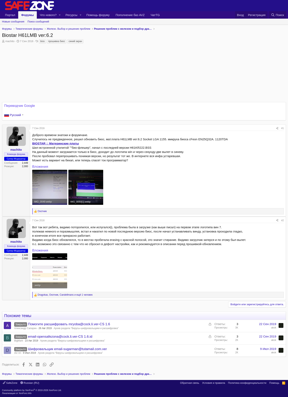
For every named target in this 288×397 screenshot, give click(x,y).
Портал (10, 15)
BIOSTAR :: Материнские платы (55, 143)
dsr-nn (17, 353)
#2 (282, 220)
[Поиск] (277, 15)
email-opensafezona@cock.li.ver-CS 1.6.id (60, 336)
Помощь (274, 382)
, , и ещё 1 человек (65, 294)
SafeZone (10, 382)
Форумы (27, 15)
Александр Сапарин (25, 328)
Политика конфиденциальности (247, 382)
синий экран (75, 41)
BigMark (18, 340)
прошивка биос (56, 41)
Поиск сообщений (38, 21)
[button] (60, 15)
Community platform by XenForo (32, 390)
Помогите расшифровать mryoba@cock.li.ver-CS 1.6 (69, 324)
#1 (282, 128)
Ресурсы (71, 15)
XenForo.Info (25, 393)
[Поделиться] (277, 128)
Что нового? (48, 15)
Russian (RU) (29, 382)
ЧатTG (155, 15)
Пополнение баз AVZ (130, 15)
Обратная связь (189, 382)
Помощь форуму (98, 15)
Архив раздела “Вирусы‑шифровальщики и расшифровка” (86, 328)
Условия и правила (213, 382)
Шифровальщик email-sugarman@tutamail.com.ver (67, 349)
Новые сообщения (13, 21)
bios (42, 41)
